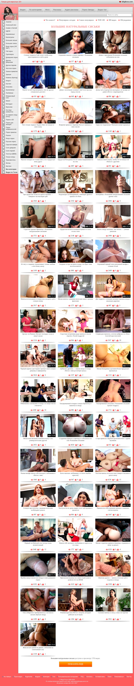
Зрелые (8, 74)
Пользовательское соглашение (68, 677)
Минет (8, 101)
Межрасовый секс (10, 97)
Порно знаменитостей (11, 128)
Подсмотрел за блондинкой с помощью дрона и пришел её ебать (75, 195)
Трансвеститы (10, 160)
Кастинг (8, 84)
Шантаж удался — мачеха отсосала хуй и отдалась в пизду (112, 579)
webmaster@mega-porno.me (79, 681)
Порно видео (18, 677)
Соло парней (10, 151)
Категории (46, 677)
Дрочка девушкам (9, 61)
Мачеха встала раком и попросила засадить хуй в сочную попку (38, 300)
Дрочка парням (11, 65)
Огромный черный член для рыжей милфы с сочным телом (113, 265)
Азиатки (8, 22)
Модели (37, 677)
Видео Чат (102, 10)
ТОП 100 (101, 20)
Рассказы (57, 10)
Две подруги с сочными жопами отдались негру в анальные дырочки (113, 300)
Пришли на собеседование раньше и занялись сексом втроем (113, 509)
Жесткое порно (11, 68)
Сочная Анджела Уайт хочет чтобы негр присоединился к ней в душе (38, 56)
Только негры (10, 157)
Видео (23, 10)
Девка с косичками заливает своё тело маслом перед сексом (75, 91)
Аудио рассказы (71, 10)
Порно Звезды (88, 10)
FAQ (82, 677)
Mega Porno (64, 679)
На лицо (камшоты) (9, 111)
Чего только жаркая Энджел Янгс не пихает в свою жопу (38, 126)
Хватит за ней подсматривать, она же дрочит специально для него (38, 91)
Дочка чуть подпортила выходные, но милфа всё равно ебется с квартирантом (113, 91)
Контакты (89, 677)
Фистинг (8, 166)
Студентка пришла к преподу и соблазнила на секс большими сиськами (75, 439)
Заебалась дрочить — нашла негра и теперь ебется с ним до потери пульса (75, 370)
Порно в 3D (10, 120)
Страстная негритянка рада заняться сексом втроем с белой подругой (75, 335)
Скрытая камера (11, 145)
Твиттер (129, 677)
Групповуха (10, 54)
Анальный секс (11, 25)
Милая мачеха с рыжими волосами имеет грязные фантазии (75, 300)
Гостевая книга (100, 677)
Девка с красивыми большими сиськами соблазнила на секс (113, 56)
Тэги (53, 677)
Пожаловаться (119, 677)
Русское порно (11, 141)
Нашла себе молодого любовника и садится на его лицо (75, 544)
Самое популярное (86, 20)
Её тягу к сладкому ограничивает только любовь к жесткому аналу (38, 265)
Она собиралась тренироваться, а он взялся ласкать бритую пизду (38, 614)
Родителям (28, 677)
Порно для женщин (9, 123)
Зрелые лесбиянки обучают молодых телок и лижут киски (38, 335)
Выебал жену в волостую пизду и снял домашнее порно (38, 579)
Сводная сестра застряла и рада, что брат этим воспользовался (75, 265)
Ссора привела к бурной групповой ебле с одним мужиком (113, 439)
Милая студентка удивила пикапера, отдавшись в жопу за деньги (113, 544)
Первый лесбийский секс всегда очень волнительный (38, 544)
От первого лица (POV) (11, 115)
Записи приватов (11, 71)
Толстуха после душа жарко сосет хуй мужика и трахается (75, 509)
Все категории (11, 169)
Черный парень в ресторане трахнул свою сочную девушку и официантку (38, 370)
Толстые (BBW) (11, 154)
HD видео (112, 20)
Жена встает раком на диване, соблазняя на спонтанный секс (38, 648)
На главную (7, 677)
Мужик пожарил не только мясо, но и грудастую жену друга (38, 160)
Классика (9, 87)
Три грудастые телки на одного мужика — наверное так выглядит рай (38, 195)
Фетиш (8, 163)
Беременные (10, 34)
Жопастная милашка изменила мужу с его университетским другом (38, 439)
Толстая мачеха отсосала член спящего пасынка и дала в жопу (112, 474)
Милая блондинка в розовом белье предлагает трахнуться (113, 370)
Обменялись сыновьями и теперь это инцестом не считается (38, 404)
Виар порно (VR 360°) (11, 47)
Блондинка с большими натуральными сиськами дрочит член (113, 195)
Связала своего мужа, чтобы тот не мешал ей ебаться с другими (113, 160)
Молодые (9, 104)
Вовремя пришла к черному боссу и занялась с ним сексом (75, 126)
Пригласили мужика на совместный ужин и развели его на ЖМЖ (75, 579)
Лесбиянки (9, 93)
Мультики (9, 107)
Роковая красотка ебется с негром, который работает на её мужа (75, 614)
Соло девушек (11, 148)
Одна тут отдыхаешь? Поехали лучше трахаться (113, 125)
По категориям (35, 10)
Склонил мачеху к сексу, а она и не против (113, 613)
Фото (47, 10)
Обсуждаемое (125, 20)
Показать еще (75, 664)
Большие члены (11, 43)
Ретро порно (10, 138)
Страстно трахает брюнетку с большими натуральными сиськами (38, 230)
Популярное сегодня (67, 20)
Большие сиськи (11, 40)
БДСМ (8, 31)
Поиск (109, 677)
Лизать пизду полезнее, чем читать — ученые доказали (113, 230)
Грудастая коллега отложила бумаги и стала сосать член (75, 230)
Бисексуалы (10, 37)
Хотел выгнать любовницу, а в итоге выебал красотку (75, 474)
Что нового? (50, 20)
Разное (8, 135)
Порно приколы (11, 132)
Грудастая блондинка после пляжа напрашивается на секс (75, 160)
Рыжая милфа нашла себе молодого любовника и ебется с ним (38, 474)
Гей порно (9, 51)
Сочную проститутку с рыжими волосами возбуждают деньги (38, 509)
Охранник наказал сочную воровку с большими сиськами (75, 56)
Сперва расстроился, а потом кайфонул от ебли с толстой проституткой (113, 335)
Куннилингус (10, 90)
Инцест (8, 81)
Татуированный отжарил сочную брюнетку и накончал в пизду (75, 404)
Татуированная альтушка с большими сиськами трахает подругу (113, 404)
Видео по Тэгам (11, 172)
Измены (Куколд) (11, 77)
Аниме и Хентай (11, 28)
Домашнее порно (12, 57)
